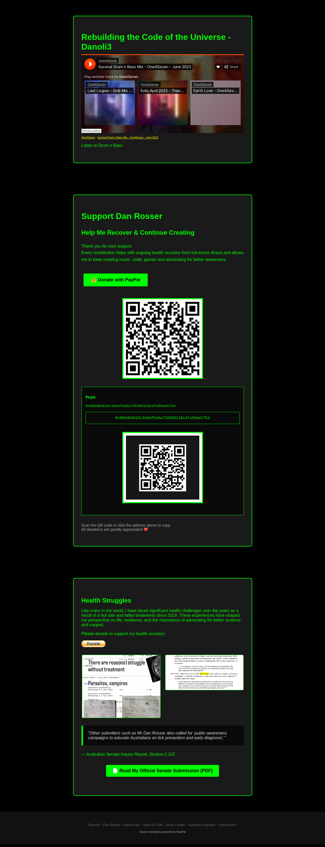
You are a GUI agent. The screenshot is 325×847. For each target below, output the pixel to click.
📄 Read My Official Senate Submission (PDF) (162, 773)
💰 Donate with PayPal (115, 279)
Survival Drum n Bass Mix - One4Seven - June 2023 (127, 137)
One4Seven (88, 137)
